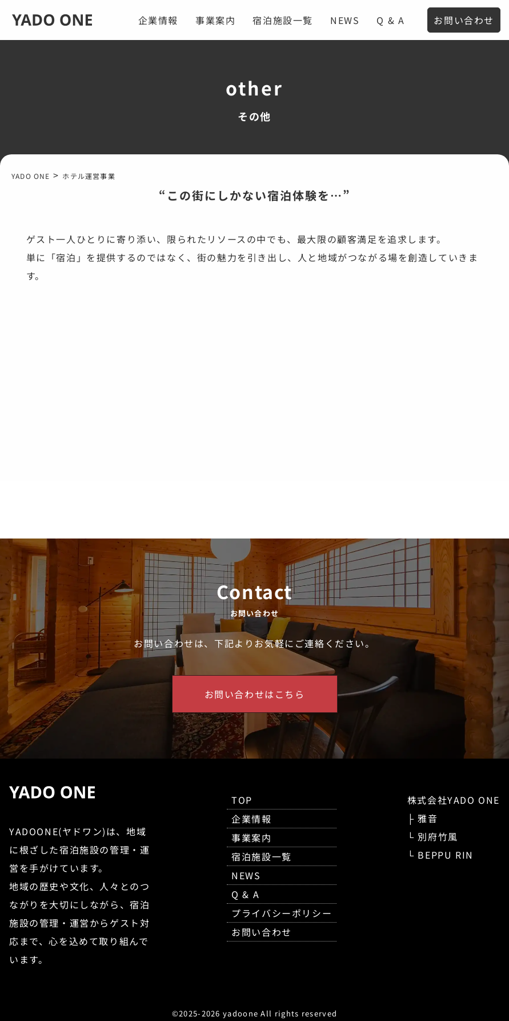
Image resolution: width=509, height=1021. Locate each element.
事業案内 (215, 20)
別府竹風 (438, 836)
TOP (242, 800)
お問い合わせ (464, 20)
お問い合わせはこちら (255, 694)
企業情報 (158, 20)
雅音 (428, 818)
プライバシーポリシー (281, 913)
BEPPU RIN (445, 855)
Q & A (390, 20)
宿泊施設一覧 (283, 20)
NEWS (344, 20)
